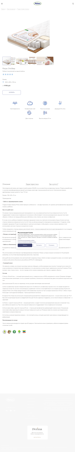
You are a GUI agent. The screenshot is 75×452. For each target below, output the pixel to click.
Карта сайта (31, 416)
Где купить (30, 404)
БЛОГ (29, 410)
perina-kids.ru (37, 437)
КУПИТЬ (11, 92)
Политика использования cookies (26, 240)
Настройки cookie (31, 419)
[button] (28, 35)
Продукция (31, 399)
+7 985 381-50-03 (10, 408)
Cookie (29, 413)
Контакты (30, 407)
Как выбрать (31, 401)
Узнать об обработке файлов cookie (27, 242)
